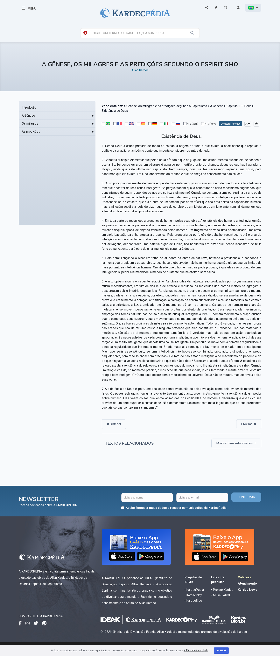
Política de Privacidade (196, 650)
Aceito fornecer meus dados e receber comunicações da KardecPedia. (176, 508)
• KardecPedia (194, 590)
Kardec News (247, 590)
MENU (29, 8)
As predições (31, 131)
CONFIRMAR (246, 497)
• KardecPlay (193, 595)
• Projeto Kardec (222, 590)
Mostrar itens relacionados (236, 443)
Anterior (114, 424)
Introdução (29, 107)
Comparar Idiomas (231, 123)
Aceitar (221, 650)
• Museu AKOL (221, 595)
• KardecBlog (193, 600)
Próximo (248, 424)
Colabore (244, 577)
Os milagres (30, 123)
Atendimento (247, 583)
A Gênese (28, 115)
